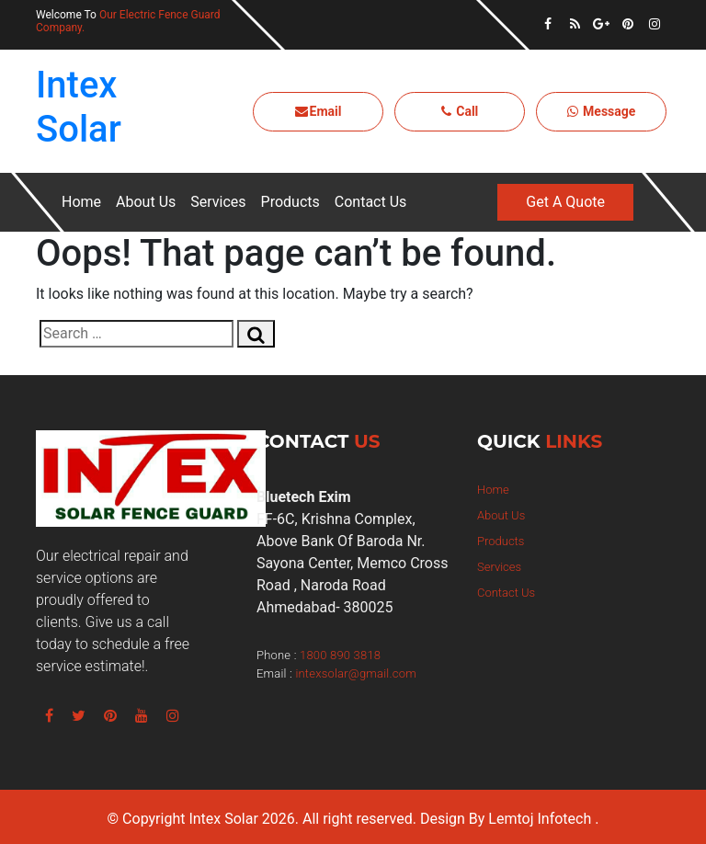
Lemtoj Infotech (539, 818)
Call (460, 111)
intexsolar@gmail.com (355, 673)
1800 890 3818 (340, 655)
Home (81, 202)
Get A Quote (565, 202)
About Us (146, 202)
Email (318, 111)
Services (217, 202)
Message (601, 111)
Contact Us (371, 202)
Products (290, 202)
